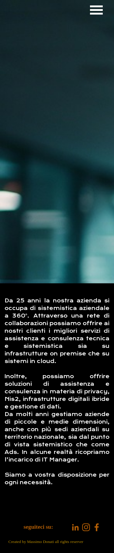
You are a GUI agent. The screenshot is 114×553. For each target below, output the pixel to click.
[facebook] (96, 527)
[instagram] (86, 527)
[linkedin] (75, 527)
